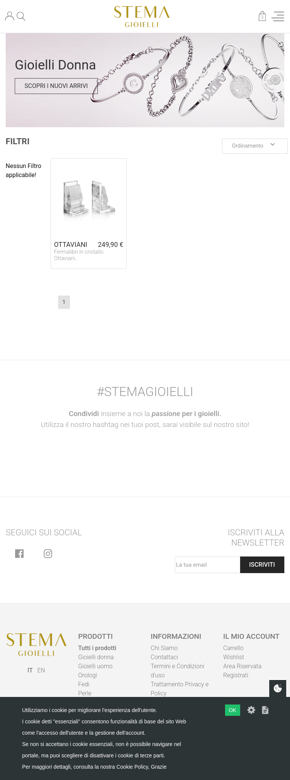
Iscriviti (262, 564)
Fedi (83, 684)
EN (41, 670)
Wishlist (233, 657)
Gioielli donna (96, 657)
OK (232, 710)
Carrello (233, 648)
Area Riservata (242, 666)
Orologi (87, 675)
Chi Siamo (164, 648)
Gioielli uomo (95, 666)
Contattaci (164, 657)
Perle (84, 693)
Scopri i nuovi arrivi (56, 85)
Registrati (235, 675)
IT (30, 670)
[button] (255, 146)
